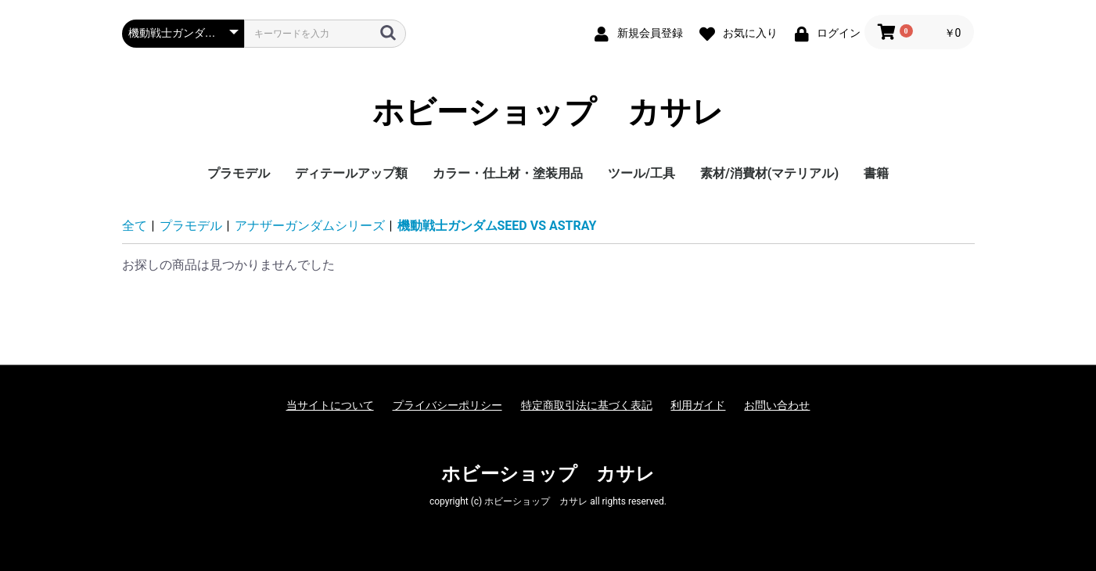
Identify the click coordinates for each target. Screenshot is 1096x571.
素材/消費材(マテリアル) (769, 173)
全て (134, 225)
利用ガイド (697, 405)
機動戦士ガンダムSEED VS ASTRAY (497, 225)
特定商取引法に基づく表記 (586, 405)
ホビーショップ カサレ (548, 112)
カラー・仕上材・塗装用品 (508, 173)
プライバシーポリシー (447, 405)
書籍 (876, 173)
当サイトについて (330, 405)
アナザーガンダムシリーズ (310, 225)
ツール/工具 (641, 173)
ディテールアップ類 (351, 173)
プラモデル (238, 173)
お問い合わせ (777, 405)
